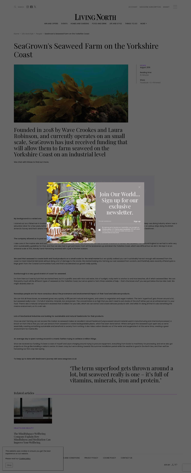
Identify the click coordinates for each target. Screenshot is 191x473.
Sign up (137, 221)
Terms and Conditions (122, 229)
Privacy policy (106, 229)
